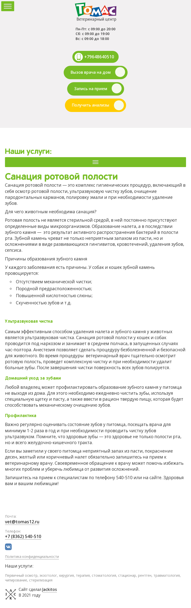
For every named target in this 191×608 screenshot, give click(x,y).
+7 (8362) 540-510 (23, 536)
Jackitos (49, 589)
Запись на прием (90, 88)
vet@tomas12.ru (22, 522)
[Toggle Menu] (8, 6)
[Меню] (95, 162)
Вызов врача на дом (91, 72)
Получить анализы (90, 105)
